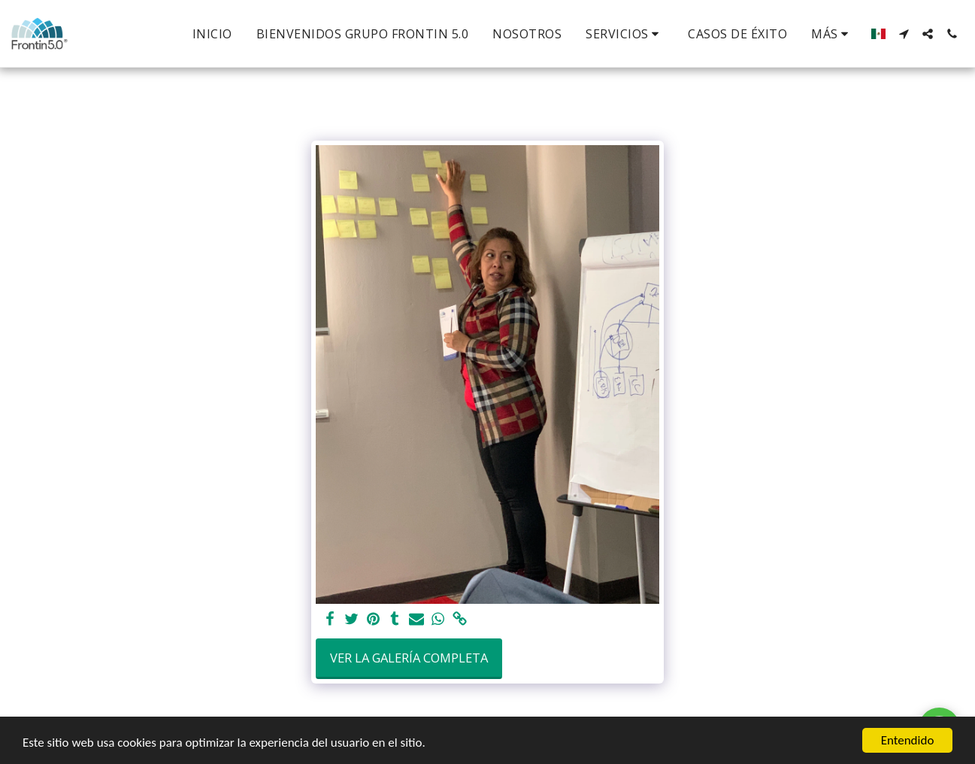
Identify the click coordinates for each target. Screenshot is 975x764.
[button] (624, 34)
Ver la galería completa (409, 657)
